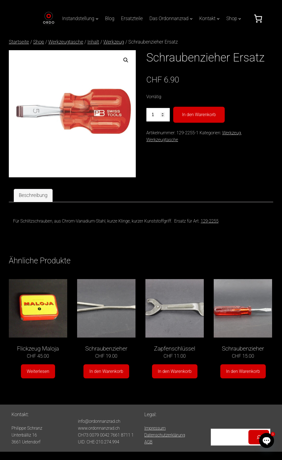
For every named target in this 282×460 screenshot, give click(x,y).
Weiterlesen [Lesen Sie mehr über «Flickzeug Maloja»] (38, 371)
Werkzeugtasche (65, 42)
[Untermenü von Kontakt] (218, 18)
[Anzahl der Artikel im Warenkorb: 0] (258, 18)
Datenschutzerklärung (164, 435)
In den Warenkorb (199, 114)
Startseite (19, 42)
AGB (148, 442)
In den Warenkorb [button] (106, 371)
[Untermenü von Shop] (239, 18)
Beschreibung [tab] (33, 195)
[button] (126, 60)
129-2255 (210, 221)
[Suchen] (258, 437)
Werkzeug (113, 42)
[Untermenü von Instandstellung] (97, 18)
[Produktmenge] (158, 115)
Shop (38, 42)
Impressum (155, 428)
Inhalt (93, 42)
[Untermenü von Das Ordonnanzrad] (191, 18)
